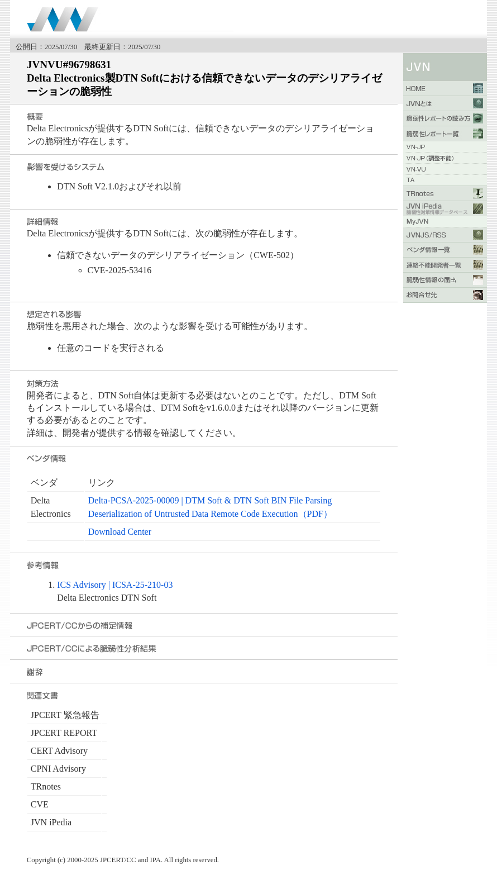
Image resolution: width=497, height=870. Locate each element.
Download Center (119, 531)
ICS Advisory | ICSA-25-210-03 (115, 584)
